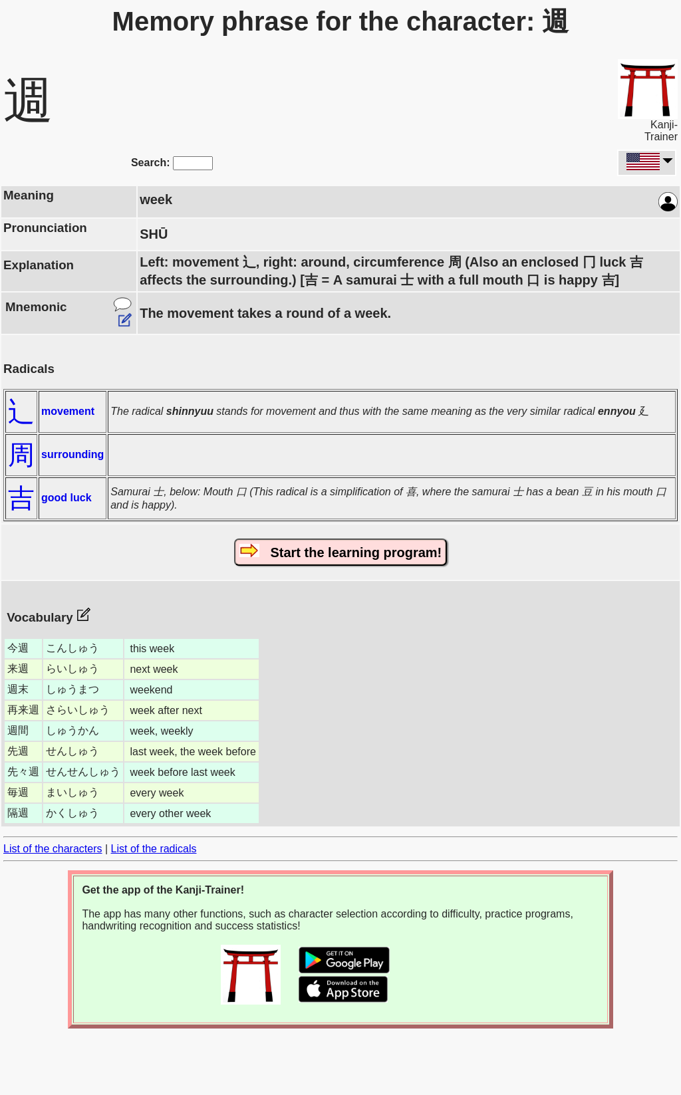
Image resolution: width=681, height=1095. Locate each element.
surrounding (72, 454)
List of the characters (52, 848)
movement (67, 411)
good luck (66, 497)
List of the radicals (154, 848)
